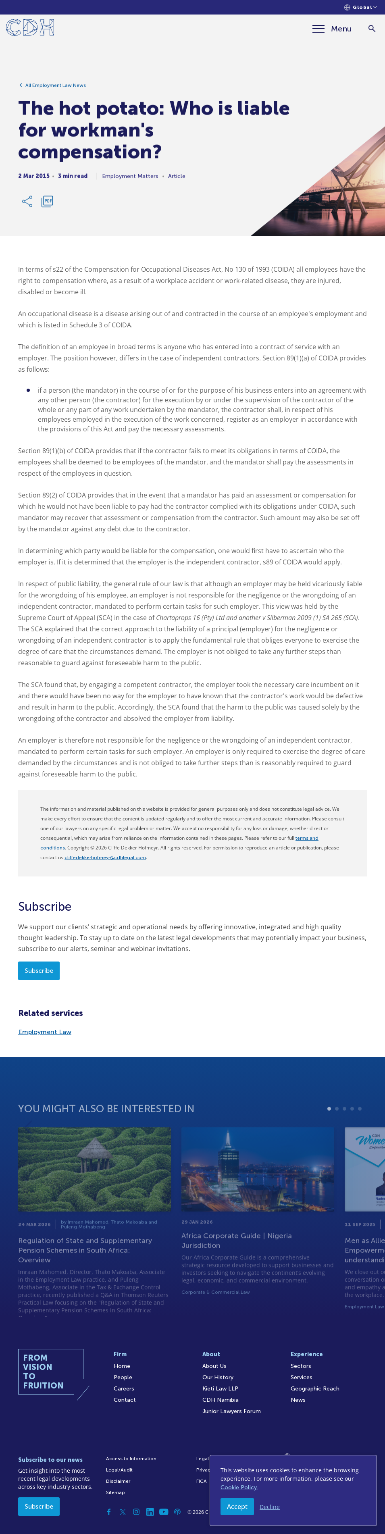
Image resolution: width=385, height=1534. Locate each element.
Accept (237, 1506)
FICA (201, 1481)
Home (122, 1366)
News (298, 1400)
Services (301, 1377)
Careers (124, 1388)
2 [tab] (337, 1128)
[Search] (372, 29)
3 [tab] (344, 1128)
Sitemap (115, 1492)
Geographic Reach (315, 1388)
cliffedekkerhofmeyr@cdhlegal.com (105, 857)
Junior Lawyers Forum (231, 1411)
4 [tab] (352, 1128)
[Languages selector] (360, 7)
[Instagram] (136, 1511)
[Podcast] (177, 1511)
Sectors (301, 1366)
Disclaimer (118, 1481)
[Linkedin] (150, 1511)
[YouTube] (163, 1511)
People (123, 1377)
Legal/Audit (119, 1470)
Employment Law (44, 1032)
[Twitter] (122, 1511)
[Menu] (332, 28)
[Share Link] (27, 204)
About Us (214, 1366)
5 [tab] (360, 1128)
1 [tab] (329, 1128)
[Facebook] (108, 1511)
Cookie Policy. (239, 1487)
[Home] (30, 29)
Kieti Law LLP (220, 1388)
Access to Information (131, 1458)
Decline (270, 1507)
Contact (125, 1400)
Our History (217, 1377)
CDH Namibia (220, 1400)
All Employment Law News (55, 88)
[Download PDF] (47, 204)
